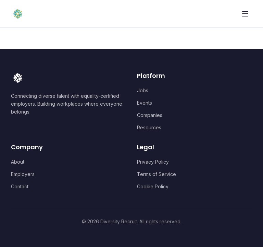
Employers (23, 174)
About (17, 162)
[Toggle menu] (245, 14)
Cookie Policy (152, 186)
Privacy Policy (153, 162)
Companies (149, 115)
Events (144, 103)
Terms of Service (156, 174)
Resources (149, 127)
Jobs (142, 90)
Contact (19, 186)
